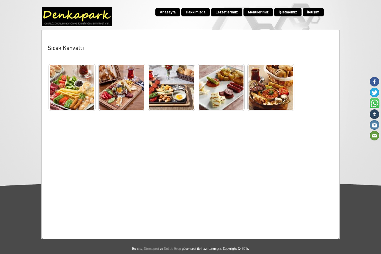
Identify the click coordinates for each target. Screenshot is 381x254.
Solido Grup (172, 249)
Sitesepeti (151, 249)
